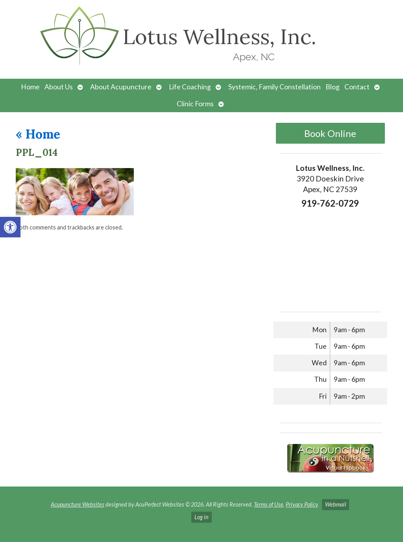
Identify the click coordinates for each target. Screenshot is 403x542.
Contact (357, 87)
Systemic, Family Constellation (274, 87)
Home (30, 87)
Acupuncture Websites (77, 504)
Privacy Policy (302, 504)
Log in (201, 517)
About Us (58, 87)
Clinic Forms (195, 104)
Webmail (335, 504)
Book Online (330, 133)
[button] (10, 227)
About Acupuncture (121, 87)
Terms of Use (268, 504)
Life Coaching (190, 87)
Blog (332, 87)
